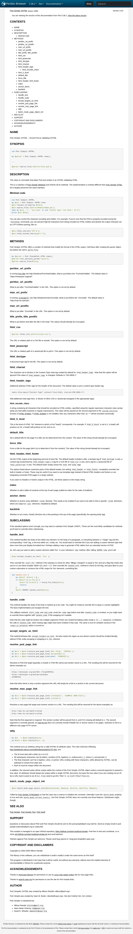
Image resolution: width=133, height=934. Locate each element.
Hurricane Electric (26, 875)
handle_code (23, 98)
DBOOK (36, 924)
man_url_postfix (24, 50)
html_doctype (23, 61)
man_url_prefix (24, 47)
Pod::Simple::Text (28, 812)
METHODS (18, 39)
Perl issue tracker (83, 928)
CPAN (36, 11)
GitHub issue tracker (64, 924)
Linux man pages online (64, 875)
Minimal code (23, 36)
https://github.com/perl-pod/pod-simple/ (71, 831)
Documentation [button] (53, 3)
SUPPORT (18, 118)
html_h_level (23, 73)
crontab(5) (24, 298)
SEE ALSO (18, 115)
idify (20, 109)
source (30, 11)
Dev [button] (40, 3)
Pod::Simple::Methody (36, 185)
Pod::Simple (15, 812)
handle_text (23, 95)
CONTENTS (17, 21)
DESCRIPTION (20, 33)
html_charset (23, 64)
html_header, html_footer (28, 81)
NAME (16, 27)
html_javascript (24, 58)
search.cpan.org (25, 879)
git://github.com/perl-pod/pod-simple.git (31, 834)
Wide (89, 3)
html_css (22, 56)
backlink (21, 89)
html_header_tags (25, 67)
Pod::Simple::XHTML (18, 11)
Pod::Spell (41, 812)
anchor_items (23, 87)
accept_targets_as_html (28, 101)
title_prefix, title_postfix (27, 53)
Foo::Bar (21, 274)
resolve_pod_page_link (27, 103)
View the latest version (77, 15)
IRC (103, 928)
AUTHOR (18, 126)
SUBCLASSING (20, 92)
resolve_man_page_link (28, 106)
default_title (23, 75)
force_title (22, 78)
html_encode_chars (30, 70)
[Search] (113, 3)
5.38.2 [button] (32, 3)
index (20, 84)
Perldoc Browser (14, 4)
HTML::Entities (25, 414)
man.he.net (42, 723)
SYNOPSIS (19, 30)
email (75, 924)
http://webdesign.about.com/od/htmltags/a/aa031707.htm (33, 750)
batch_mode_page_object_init (30, 112)
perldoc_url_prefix (25, 41)
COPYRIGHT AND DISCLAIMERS (28, 120)
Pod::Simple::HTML (114, 185)
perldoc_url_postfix (26, 44)
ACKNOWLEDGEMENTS (24, 123)
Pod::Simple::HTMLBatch (28, 795)
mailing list (96, 928)
